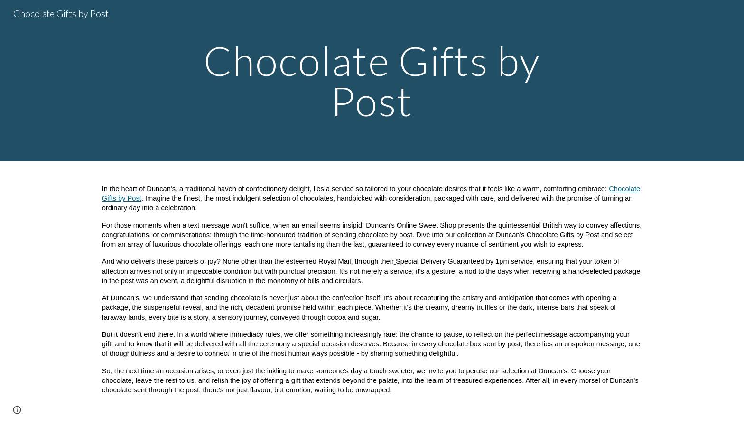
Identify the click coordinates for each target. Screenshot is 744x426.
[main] (372, 81)
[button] (17, 410)
